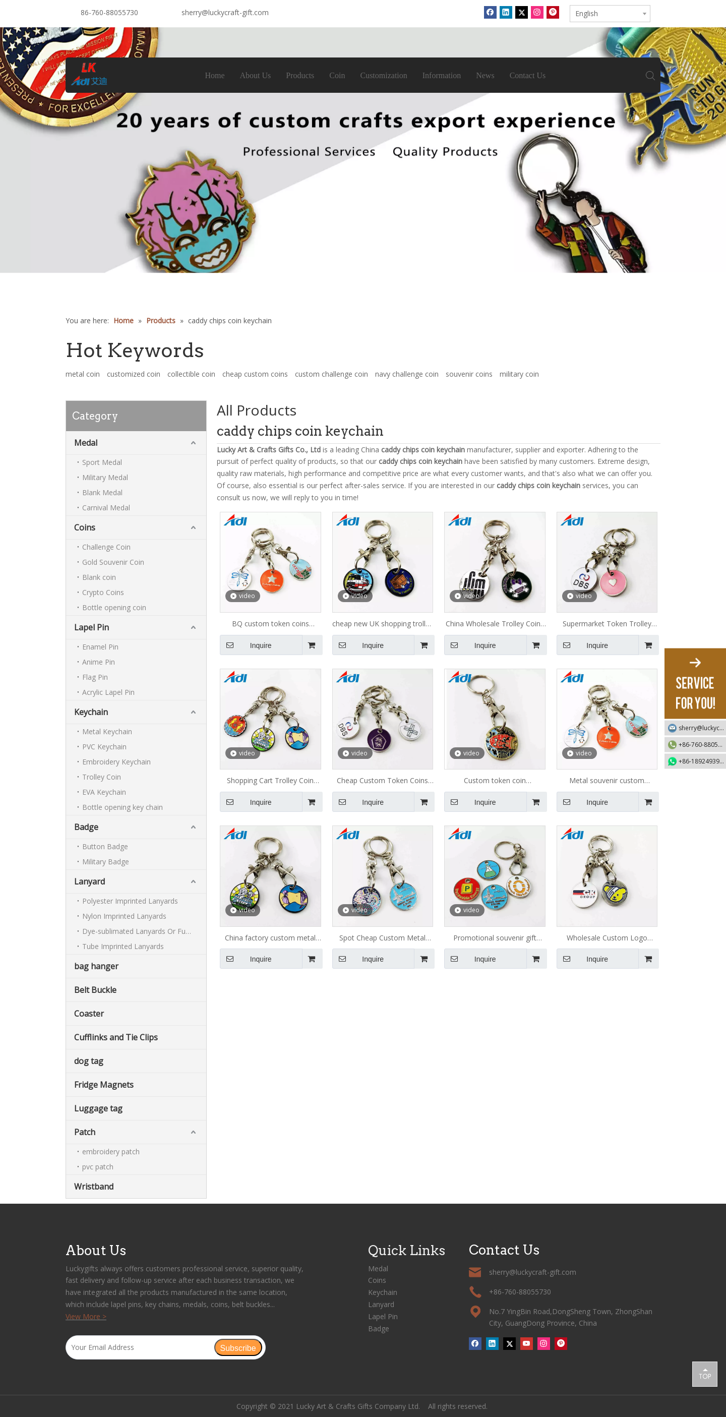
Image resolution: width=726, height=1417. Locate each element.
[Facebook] (490, 12)
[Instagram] (537, 12)
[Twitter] (521, 12)
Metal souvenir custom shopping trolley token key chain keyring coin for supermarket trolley (607, 781)
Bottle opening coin (114, 607)
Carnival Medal (106, 507)
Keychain (91, 712)
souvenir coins (469, 374)
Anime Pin (98, 662)
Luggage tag (98, 1108)
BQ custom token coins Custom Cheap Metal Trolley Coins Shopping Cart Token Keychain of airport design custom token (270, 624)
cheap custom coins (255, 374)
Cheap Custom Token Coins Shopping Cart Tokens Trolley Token (382, 781)
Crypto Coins (103, 592)
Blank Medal (102, 492)
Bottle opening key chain (122, 807)
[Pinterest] (553, 12)
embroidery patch (111, 1151)
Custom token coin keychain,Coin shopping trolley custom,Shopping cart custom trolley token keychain (494, 781)
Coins (84, 527)
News (485, 75)
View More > (86, 1316)
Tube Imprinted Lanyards (123, 946)
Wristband (93, 1186)
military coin (519, 374)
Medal (85, 442)
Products (300, 75)
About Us (255, 75)
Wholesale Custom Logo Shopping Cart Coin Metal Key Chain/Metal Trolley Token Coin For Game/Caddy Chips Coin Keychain (606, 938)
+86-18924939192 (702, 761)
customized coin (133, 374)
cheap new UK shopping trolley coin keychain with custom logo (382, 624)
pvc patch (97, 1166)
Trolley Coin (101, 777)
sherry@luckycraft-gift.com (225, 12)
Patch (84, 1132)
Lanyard (89, 881)
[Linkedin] (506, 12)
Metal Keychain (107, 731)
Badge (86, 827)
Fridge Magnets (104, 1084)
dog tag (88, 1061)
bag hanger (96, 966)
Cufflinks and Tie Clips (116, 1037)
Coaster (89, 1013)
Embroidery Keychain (116, 761)
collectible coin (191, 374)
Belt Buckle (95, 989)
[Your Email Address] (139, 1347)
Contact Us (528, 75)
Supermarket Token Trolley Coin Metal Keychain (607, 624)
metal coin (83, 374)
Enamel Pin (100, 647)
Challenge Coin (106, 547)
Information (441, 75)
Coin (337, 75)
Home (215, 75)
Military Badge (105, 861)
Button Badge (105, 846)
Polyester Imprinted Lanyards (130, 901)
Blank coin (99, 577)
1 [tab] (363, 264)
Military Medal (105, 477)
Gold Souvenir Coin (113, 562)
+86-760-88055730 (702, 744)
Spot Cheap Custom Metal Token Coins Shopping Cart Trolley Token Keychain (382, 938)
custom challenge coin (331, 374)
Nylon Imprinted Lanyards (124, 916)
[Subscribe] (238, 1347)
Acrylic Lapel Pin (108, 692)
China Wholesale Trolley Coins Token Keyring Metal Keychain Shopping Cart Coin (494, 624)
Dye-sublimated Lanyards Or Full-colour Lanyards (144, 931)
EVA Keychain (104, 792)
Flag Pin (95, 677)
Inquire (246, 645)
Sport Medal (102, 462)
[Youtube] (526, 1343)
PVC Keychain (104, 746)
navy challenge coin (407, 374)
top (705, 1374)
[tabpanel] (363, 150)
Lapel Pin (91, 627)
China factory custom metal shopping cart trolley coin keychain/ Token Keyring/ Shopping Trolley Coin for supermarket (270, 938)
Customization (383, 75)
